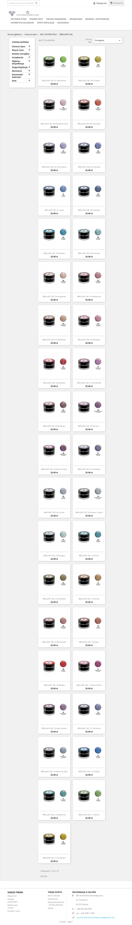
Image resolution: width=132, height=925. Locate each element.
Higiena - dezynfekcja (97, 19)
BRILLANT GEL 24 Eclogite (54, 555)
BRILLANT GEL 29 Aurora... (89, 426)
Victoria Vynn (19, 19)
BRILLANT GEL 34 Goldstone (54, 339)
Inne (14, 80)
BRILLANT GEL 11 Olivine (89, 814)
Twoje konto (55, 892)
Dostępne (108, 40)
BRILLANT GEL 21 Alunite (89, 599)
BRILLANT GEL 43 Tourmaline (54, 167)
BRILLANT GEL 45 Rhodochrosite (54, 124)
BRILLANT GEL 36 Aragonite (54, 296)
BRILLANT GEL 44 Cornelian (89, 124)
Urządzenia (75, 19)
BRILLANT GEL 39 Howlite (54, 253)
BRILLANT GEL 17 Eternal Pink (89, 685)
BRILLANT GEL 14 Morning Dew (54, 771)
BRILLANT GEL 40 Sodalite (89, 210)
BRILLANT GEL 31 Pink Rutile (89, 383)
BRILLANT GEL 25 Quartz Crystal (89, 512)
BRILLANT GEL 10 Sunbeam (54, 858)
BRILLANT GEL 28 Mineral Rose (54, 469)
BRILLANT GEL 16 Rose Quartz (54, 728)
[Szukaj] (24, 3)
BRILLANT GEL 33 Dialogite (89, 339)
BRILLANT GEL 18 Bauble (54, 685)
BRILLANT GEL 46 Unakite (89, 80)
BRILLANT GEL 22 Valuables (54, 599)
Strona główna (20, 42)
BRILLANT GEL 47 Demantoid (54, 80)
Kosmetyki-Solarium (22, 22)
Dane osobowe (54, 895)
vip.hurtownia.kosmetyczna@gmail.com (96, 917)
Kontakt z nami (14, 911)
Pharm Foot (36, 19)
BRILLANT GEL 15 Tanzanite (89, 728)
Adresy (51, 908)
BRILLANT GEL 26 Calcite (54, 512)
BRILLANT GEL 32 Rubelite (54, 383)
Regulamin (12, 896)
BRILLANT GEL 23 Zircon (89, 555)
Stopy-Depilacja (45, 22)
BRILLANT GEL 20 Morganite (54, 642)
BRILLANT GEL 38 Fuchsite (89, 253)
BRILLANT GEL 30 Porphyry (54, 426)
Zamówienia (53, 899)
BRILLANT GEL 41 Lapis (54, 210)
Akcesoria (63, 22)
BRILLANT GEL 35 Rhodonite (89, 296)
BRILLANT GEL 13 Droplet (89, 771)
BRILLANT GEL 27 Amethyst (89, 469)
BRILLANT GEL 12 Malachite (54, 814)
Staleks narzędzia (56, 19)
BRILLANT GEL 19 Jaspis (89, 642)
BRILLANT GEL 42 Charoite (89, 167)
